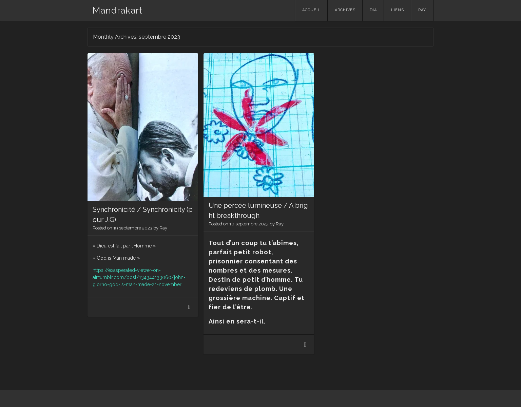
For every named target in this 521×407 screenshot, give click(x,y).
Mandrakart (117, 10)
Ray (422, 10)
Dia (373, 10)
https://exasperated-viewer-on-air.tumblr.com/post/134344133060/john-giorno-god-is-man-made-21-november (139, 277)
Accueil (311, 10)
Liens (397, 10)
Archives (345, 10)
